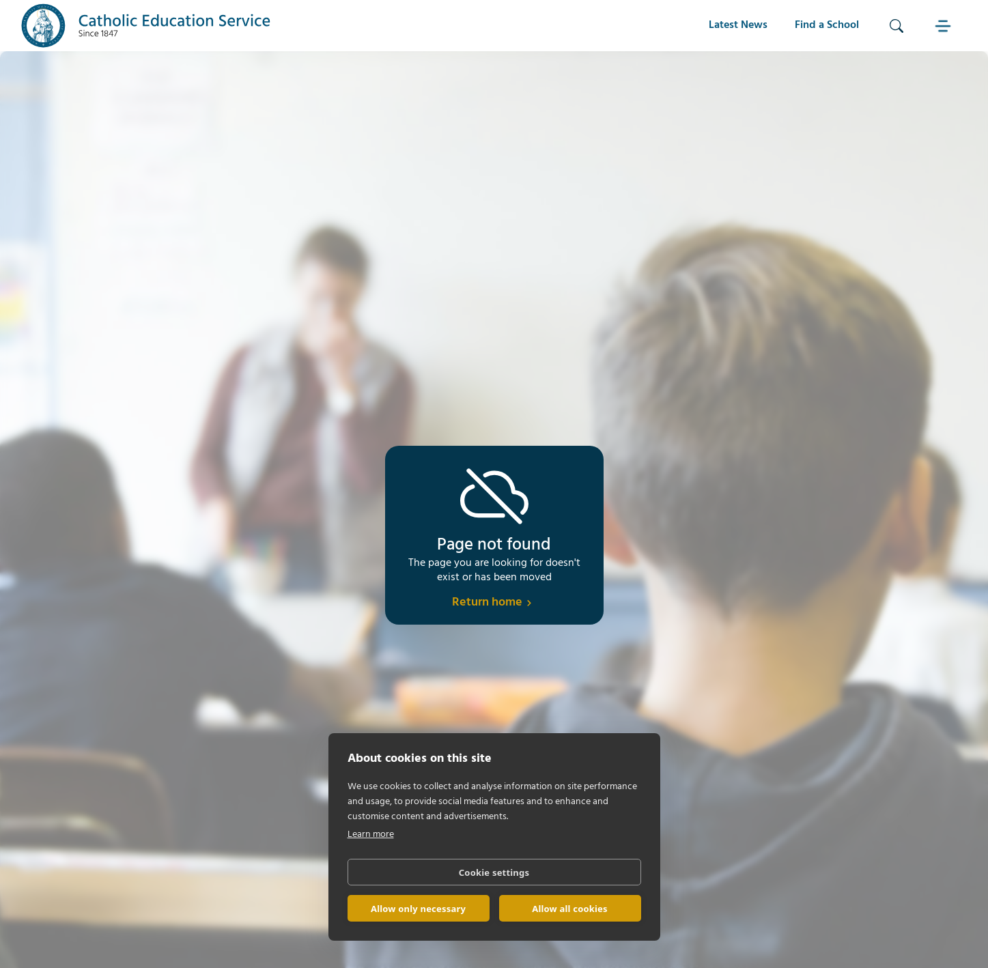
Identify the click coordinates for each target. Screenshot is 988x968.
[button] (944, 25)
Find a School (827, 25)
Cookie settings (494, 872)
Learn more (371, 834)
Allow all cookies (570, 908)
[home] (146, 25)
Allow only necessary (418, 908)
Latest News (738, 25)
